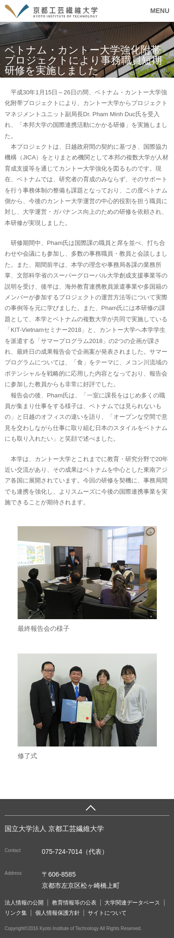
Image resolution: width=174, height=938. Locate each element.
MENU (159, 10)
